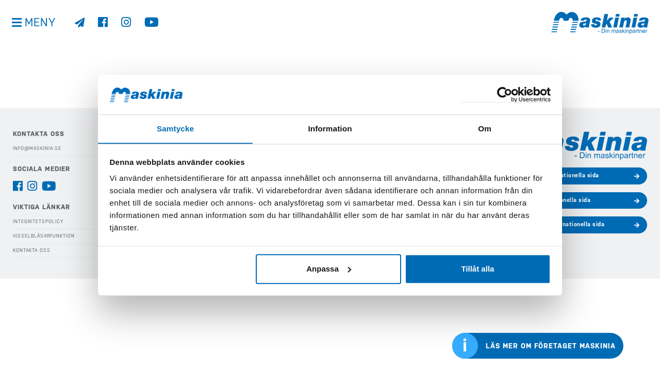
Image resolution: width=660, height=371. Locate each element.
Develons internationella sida (557, 175)
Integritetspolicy (38, 221)
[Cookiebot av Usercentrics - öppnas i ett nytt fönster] (505, 95)
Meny (41, 25)
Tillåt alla (477, 268)
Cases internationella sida (553, 200)
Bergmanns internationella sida (560, 224)
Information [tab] (330, 128)
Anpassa (328, 268)
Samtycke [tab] (175, 128)
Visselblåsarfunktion (44, 236)
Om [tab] (484, 128)
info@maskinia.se (37, 148)
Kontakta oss (32, 249)
